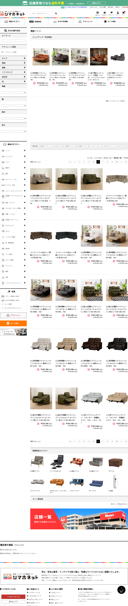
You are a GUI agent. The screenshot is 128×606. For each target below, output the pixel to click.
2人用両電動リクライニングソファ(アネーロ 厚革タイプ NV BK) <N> (66, 309)
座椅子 (7, 168)
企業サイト (118, 7)
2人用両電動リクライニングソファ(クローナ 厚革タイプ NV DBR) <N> (91, 363)
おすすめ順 (97, 158)
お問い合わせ (110, 7)
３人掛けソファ (94, 471)
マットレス (8, 156)
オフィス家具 (9, 260)
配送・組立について (57, 603)
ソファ (7, 162)
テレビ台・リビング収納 (13, 208)
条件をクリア (13, 602)
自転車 (7, 248)
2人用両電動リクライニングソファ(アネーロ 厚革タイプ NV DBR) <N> (40, 309)
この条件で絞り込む (13, 597)
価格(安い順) (107, 158)
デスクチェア (9, 225)
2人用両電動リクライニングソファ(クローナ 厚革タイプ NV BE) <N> (66, 363)
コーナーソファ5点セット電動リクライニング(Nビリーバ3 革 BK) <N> (66, 255)
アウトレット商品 (9, 52)
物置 (6, 271)
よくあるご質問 (102, 7)
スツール (111, 471)
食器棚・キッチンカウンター (13, 196)
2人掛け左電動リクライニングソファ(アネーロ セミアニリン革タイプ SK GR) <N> (91, 309)
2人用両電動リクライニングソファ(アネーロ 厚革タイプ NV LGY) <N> (91, 255)
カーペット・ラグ (11, 179)
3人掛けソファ (82, 146)
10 (117, 162)
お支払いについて (56, 596)
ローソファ (92, 491)
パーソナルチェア (55, 471)
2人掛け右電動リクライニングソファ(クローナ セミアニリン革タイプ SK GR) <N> (66, 417)
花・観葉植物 (9, 243)
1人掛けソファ (34, 471)
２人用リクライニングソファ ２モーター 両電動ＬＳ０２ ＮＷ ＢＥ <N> (116, 417)
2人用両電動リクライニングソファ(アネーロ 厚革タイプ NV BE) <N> (116, 255)
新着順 (126, 158)
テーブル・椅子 (10, 185)
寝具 (6, 173)
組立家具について (34, 603)
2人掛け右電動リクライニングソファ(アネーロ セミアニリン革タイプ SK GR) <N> (116, 309)
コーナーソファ (95, 146)
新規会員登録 (125, 7)
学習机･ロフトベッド (12, 220)
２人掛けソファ (74, 471)
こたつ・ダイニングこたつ (13, 191)
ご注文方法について (35, 596)
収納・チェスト (10, 202)
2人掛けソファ (69, 146)
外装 (6, 277)
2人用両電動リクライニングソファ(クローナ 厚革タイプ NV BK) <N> (116, 363)
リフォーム (8, 266)
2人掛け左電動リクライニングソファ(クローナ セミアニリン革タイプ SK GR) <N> (40, 417)
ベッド (7, 150)
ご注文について (56, 592)
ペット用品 (8, 254)
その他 (110, 491)
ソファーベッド (74, 491)
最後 (126, 162)
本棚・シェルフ (10, 214)
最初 (70, 162)
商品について (55, 599)
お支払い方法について (36, 599)
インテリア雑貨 (10, 237)
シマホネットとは (93, 7)
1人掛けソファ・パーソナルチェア (50, 146)
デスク (7, 231)
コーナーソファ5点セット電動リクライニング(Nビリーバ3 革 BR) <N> (40, 255)
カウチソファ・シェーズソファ (114, 146)
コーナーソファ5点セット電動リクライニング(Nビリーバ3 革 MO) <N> (116, 198)
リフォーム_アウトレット (13, 283)
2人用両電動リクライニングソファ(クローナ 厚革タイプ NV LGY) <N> (40, 363)
